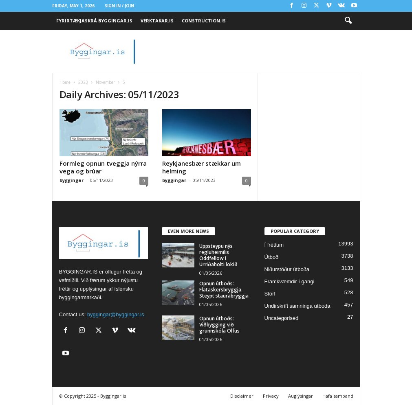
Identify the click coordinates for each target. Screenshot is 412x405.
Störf (269, 294)
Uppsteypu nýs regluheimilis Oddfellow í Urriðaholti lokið (218, 255)
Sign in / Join (119, 6)
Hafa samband (337, 396)
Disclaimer (241, 396)
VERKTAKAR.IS (157, 21)
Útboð (271, 257)
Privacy (271, 396)
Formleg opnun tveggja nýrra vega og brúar (103, 167)
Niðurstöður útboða (287, 269)
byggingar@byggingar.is (115, 314)
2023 (83, 82)
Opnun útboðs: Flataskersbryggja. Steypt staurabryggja (224, 289)
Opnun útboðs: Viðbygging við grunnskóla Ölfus (219, 324)
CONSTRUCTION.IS (204, 21)
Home (65, 82)
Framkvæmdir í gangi (289, 281)
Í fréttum (274, 245)
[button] (348, 21)
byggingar (71, 180)
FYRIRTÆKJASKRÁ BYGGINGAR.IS (94, 21)
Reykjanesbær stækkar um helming (201, 167)
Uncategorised (281, 318)
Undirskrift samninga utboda (297, 306)
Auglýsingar (300, 396)
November (105, 82)
